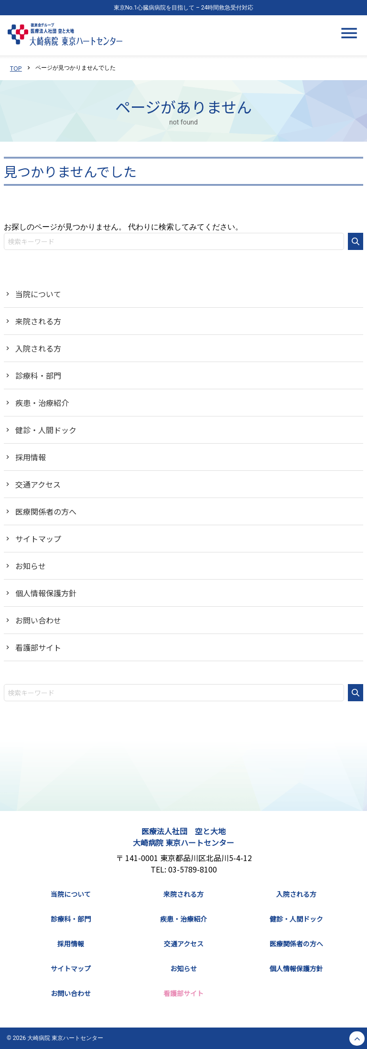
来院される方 (38, 321)
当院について (38, 294)
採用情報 (30, 457)
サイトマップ (38, 538)
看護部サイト (38, 647)
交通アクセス (38, 484)
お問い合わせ (38, 620)
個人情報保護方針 (45, 593)
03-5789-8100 (192, 869)
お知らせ (30, 565)
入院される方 (38, 348)
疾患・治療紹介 (42, 402)
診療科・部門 (38, 375)
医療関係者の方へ (45, 511)
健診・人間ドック (45, 430)
